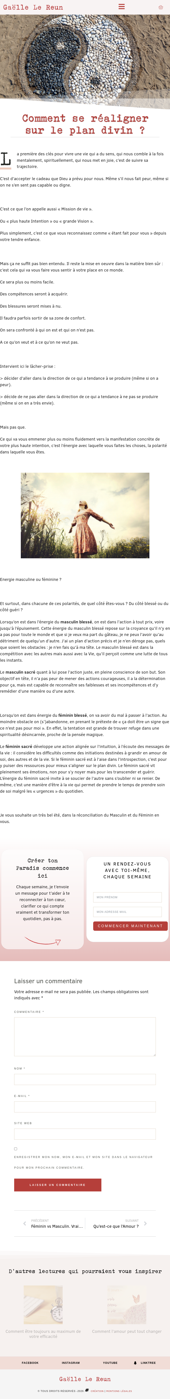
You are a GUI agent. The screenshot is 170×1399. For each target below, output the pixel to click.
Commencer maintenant (130, 926)
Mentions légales (119, 1391)
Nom (19, 1068)
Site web (23, 1123)
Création (94, 1391)
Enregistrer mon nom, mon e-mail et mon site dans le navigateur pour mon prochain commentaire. (83, 1162)
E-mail (22, 1096)
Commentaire (29, 1012)
